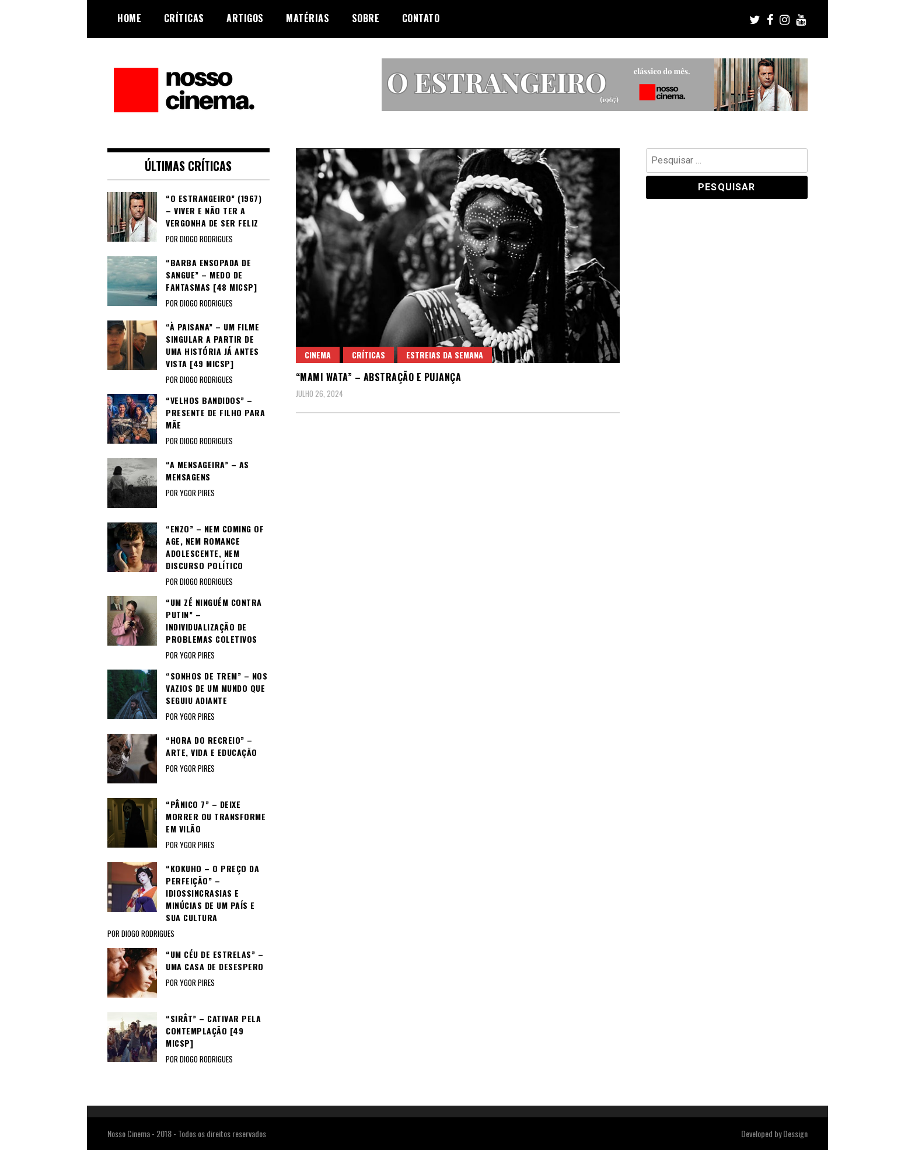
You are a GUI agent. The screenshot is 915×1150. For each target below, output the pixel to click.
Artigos (245, 18)
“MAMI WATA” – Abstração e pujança (379, 377)
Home (129, 18)
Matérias (307, 18)
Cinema (318, 355)
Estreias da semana (444, 355)
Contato (421, 18)
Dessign (795, 1133)
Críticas (184, 18)
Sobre (366, 18)
